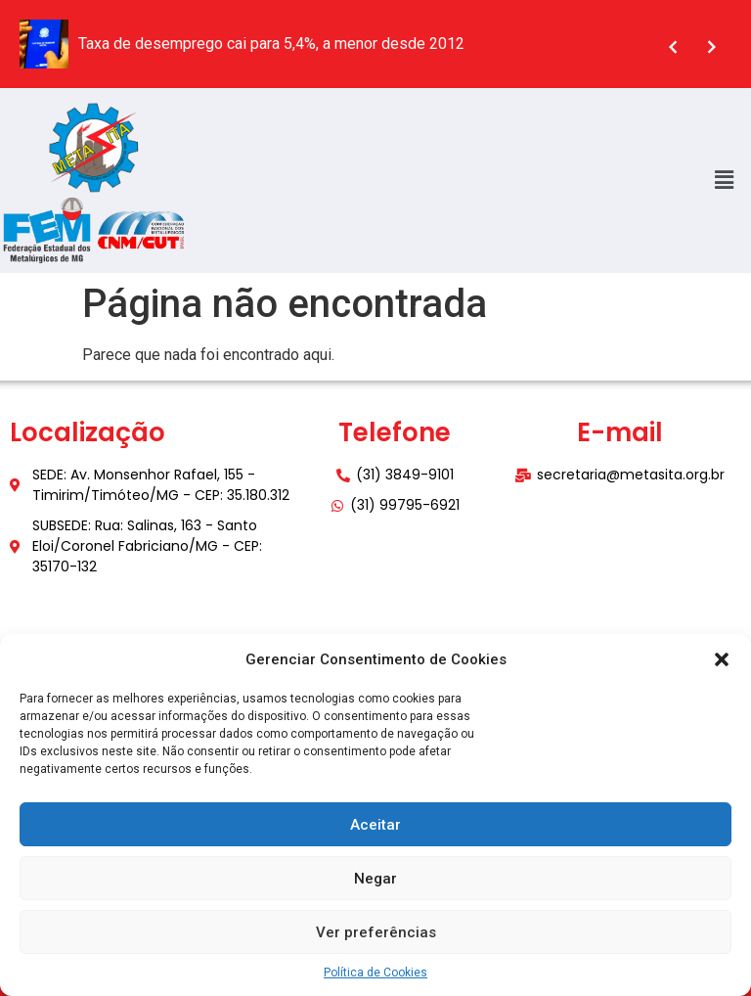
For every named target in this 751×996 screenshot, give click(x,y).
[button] (721, 659)
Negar (375, 878)
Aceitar (375, 825)
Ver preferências (376, 932)
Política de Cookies (375, 972)
